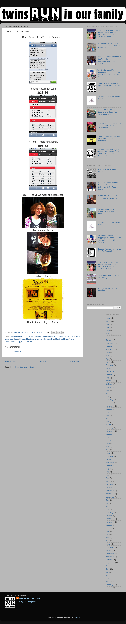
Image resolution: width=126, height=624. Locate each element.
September (110, 349)
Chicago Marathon (26, 339)
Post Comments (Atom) (24, 367)
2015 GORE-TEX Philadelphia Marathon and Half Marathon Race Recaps (109, 125)
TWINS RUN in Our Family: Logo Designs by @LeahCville (109, 84)
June (108, 331)
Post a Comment (14, 351)
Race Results (26, 342)
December (110, 343)
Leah (37, 339)
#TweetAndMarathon (43, 336)
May (107, 334)
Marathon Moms (61, 339)
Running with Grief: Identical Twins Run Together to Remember (108, 138)
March (108, 318)
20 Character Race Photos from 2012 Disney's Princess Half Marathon (108, 46)
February (109, 365)
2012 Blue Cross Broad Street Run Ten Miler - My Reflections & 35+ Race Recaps (109, 60)
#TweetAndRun (58, 336)
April (108, 359)
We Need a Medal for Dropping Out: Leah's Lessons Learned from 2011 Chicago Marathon (109, 73)
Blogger (77, 617)
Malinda (43, 339)
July (107, 324)
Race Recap (15, 342)
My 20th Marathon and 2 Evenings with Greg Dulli (107, 197)
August (109, 440)
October (109, 346)
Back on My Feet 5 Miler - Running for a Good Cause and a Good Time (108, 112)
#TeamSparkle (28, 336)
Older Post (75, 361)
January (109, 340)
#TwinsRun (69, 336)
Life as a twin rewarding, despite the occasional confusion (107, 211)
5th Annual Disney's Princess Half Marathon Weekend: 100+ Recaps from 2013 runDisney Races (108, 33)
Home (43, 361)
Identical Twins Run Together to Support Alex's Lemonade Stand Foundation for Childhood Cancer (108, 153)
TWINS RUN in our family (29, 598)
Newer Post (11, 361)
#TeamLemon (16, 336)
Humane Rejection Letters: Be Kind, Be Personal (109, 250)
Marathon (50, 339)
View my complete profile (26, 602)
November (110, 381)
